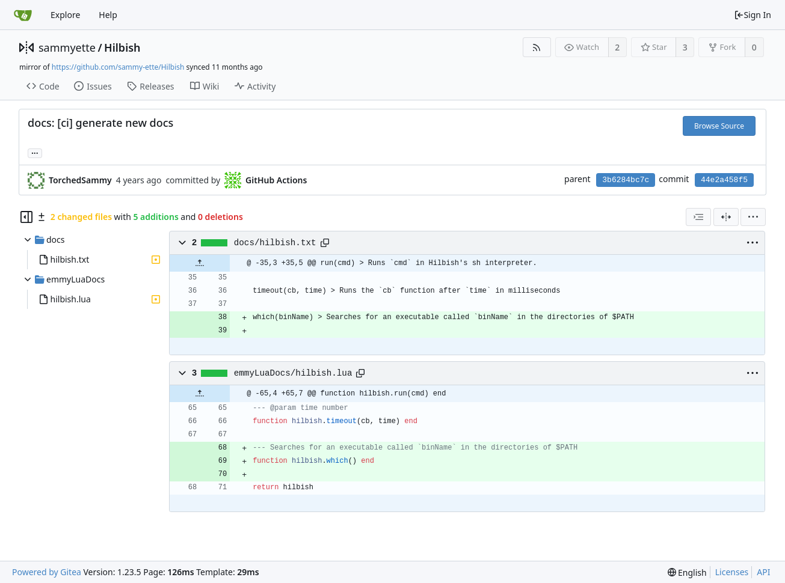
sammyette (67, 47)
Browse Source (719, 126)
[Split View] (726, 217)
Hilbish (122, 47)
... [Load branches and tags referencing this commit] (34, 152)
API (763, 572)
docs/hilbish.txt (275, 243)
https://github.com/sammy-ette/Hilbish (118, 67)
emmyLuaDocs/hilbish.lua (293, 373)
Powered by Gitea (46, 572)
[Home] (23, 15)
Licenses (732, 572)
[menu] (753, 217)
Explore (65, 14)
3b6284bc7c (625, 180)
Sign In (752, 14)
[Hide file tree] (26, 217)
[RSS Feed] (537, 47)
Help (108, 14)
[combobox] (698, 217)
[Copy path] (324, 242)
